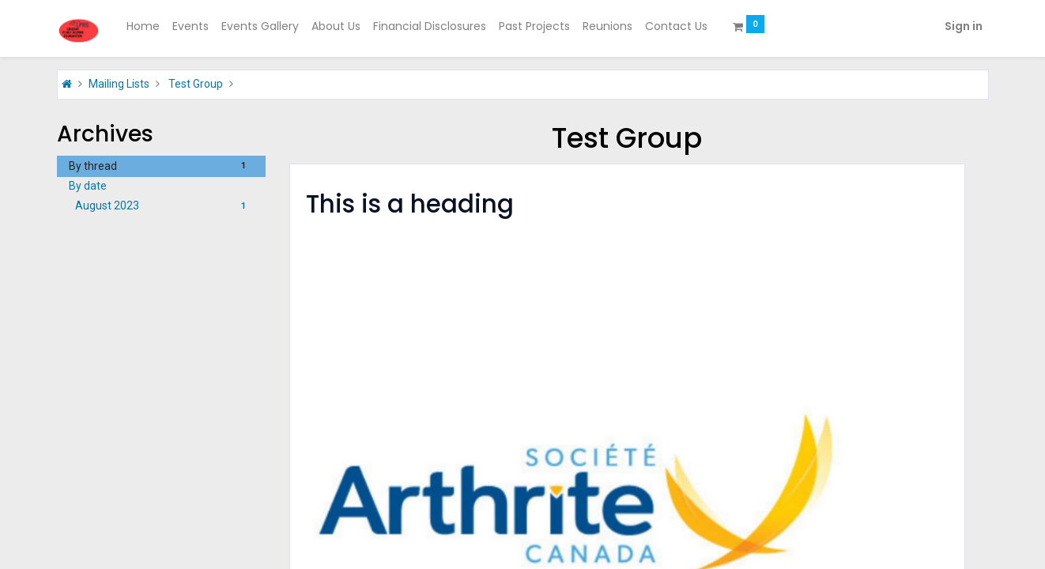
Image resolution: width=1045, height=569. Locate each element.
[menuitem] (143, 27)
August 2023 (165, 206)
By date (88, 185)
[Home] (67, 83)
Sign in (964, 26)
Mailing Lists (119, 83)
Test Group (195, 83)
